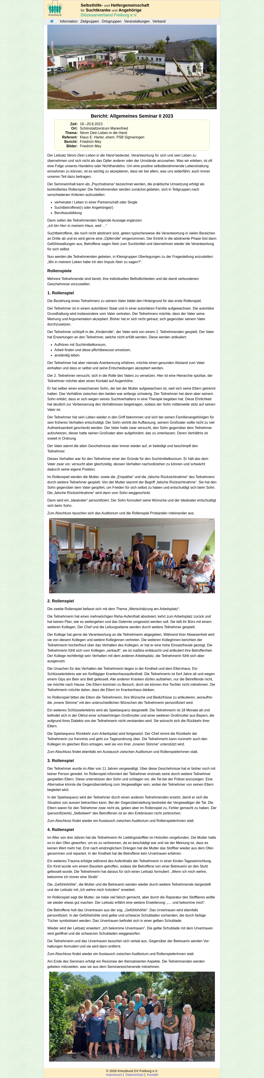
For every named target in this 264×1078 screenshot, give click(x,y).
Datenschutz (134, 1074)
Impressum (114, 1074)
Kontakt (152, 1074)
